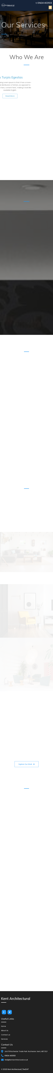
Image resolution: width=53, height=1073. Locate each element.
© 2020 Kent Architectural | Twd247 (15, 1069)
